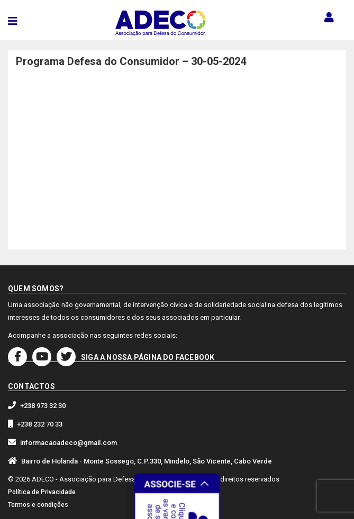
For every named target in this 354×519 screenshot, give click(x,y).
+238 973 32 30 (43, 406)
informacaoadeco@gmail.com (68, 443)
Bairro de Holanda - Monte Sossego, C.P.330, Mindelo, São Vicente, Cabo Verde (146, 461)
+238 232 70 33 (39, 424)
